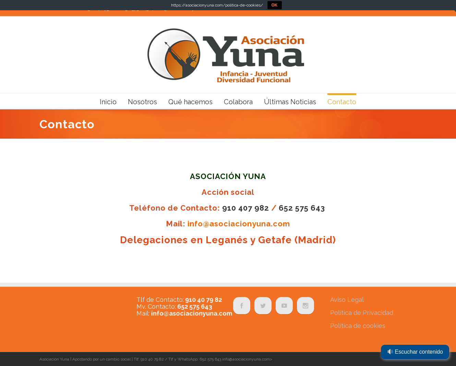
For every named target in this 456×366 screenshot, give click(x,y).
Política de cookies (357, 325)
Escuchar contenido (415, 352)
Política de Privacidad (361, 312)
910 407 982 (245, 207)
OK (275, 5)
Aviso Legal (347, 299)
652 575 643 (302, 207)
